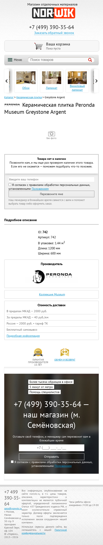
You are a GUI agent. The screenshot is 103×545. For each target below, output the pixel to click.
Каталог (9, 97)
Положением (40, 189)
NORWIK (53, 12)
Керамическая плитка (29, 97)
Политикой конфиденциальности (44, 531)
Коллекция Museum (52, 294)
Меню (18, 60)
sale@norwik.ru (13, 508)
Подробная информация (23, 336)
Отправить (51, 456)
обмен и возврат (64, 359)
